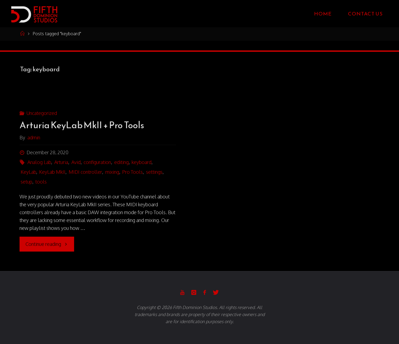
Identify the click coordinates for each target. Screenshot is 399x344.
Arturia (61, 162)
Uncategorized (41, 113)
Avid (76, 162)
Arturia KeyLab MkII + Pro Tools (82, 125)
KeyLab (28, 172)
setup (26, 182)
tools (41, 182)
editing (121, 162)
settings (154, 172)
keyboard (141, 162)
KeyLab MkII (52, 172)
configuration (97, 162)
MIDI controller (85, 172)
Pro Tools (132, 172)
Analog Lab (39, 162)
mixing (112, 172)
